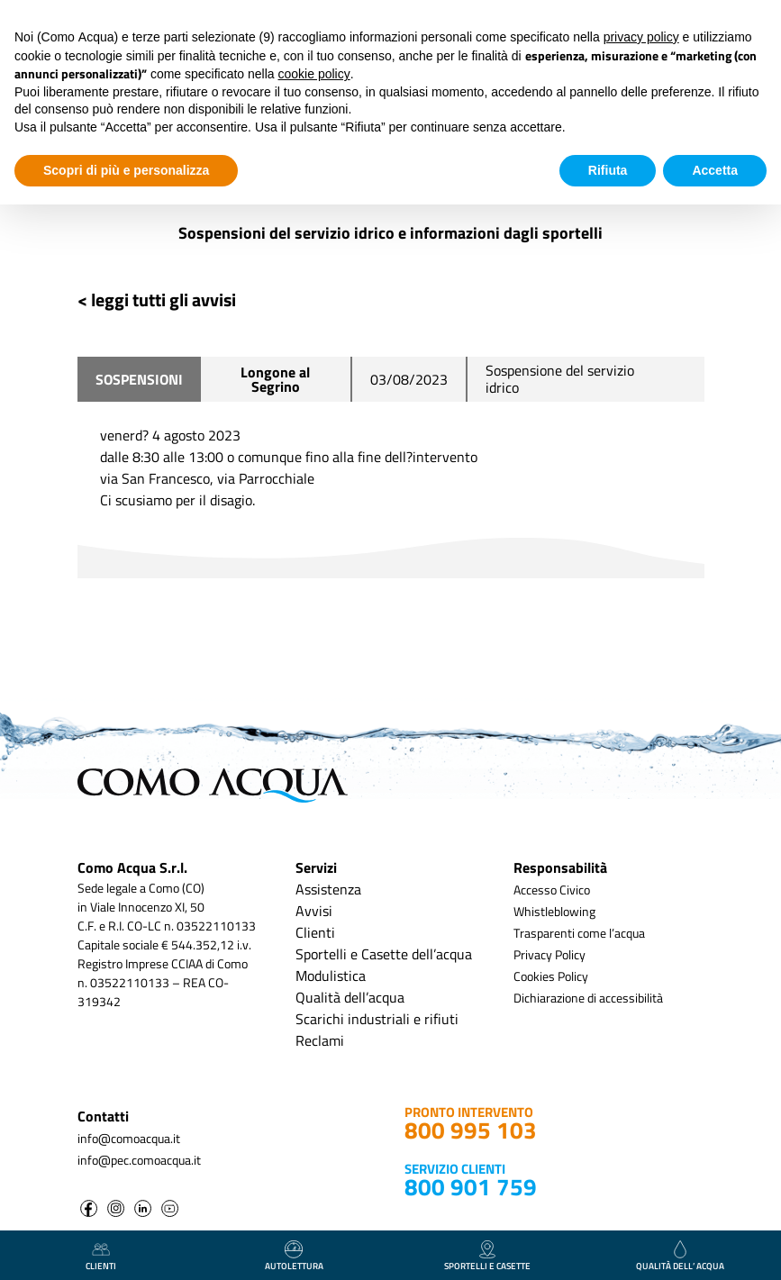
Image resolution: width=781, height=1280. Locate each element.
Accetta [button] (715, 170)
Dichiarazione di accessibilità (588, 997)
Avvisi (313, 910)
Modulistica (330, 975)
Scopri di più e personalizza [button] (126, 170)
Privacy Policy (549, 954)
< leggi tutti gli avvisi (156, 299)
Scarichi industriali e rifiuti (377, 1019)
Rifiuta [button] (608, 170)
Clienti (315, 932)
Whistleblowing (554, 911)
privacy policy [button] (641, 37)
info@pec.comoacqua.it (139, 1159)
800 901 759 (470, 1186)
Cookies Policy (550, 976)
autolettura (294, 1256)
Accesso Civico (551, 889)
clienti (101, 1256)
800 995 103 (470, 1130)
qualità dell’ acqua (680, 1256)
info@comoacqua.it (128, 1138)
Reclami (319, 1040)
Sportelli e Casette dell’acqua (383, 954)
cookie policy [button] (314, 74)
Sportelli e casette (487, 1256)
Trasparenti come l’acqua (579, 932)
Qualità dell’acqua (349, 997)
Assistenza (328, 889)
